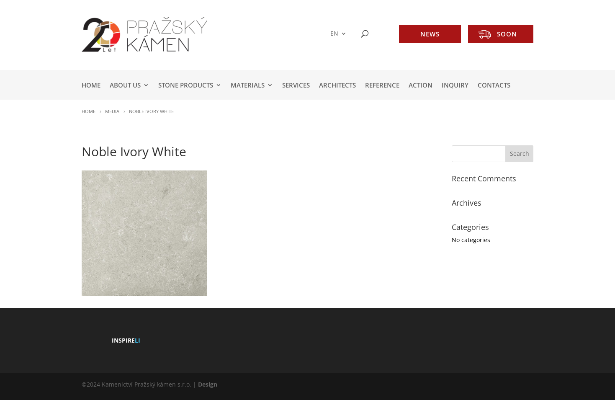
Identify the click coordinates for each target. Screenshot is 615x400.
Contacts (494, 85)
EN (334, 33)
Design (207, 384)
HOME (91, 85)
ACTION (420, 85)
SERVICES (296, 85)
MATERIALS (248, 85)
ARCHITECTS (337, 85)
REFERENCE (382, 85)
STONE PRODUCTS (185, 85)
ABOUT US (125, 85)
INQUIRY (455, 85)
